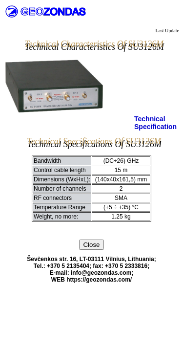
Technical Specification (155, 123)
